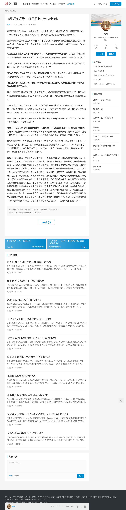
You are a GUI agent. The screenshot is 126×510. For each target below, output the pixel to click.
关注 (100, 54)
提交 (80, 479)
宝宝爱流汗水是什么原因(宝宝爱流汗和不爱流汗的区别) (37, 417)
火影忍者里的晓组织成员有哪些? (25, 436)
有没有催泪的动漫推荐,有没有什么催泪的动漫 (32, 339)
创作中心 (115, 4)
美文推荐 (62, 4)
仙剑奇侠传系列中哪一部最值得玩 (25, 281)
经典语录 (71, 4)
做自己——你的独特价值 (103, 66)
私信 (111, 54)
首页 (6, 11)
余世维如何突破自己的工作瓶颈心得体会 (29, 262)
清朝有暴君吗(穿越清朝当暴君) (24, 300)
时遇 (8, 25)
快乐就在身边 (99, 71)
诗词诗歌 (44, 4)
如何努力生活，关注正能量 (104, 75)
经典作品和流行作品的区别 (22, 378)
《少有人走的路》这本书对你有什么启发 (29, 320)
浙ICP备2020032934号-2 (40, 502)
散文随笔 (36, 4)
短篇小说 (27, 4)
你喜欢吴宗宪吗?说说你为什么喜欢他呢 (28, 358)
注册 (105, 4)
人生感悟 (53, 4)
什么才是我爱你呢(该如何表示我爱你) (27, 397)
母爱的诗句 (97, 167)
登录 (100, 4)
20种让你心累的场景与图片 (104, 84)
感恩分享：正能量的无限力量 (104, 146)
